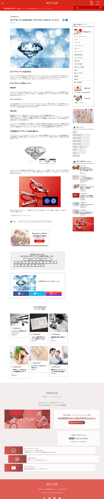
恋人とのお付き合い (78, 58)
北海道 (18, 262)
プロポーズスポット (78, 51)
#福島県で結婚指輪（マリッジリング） (81, 141)
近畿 (17, 265)
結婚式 (75, 70)
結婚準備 (76, 76)
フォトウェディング (78, 45)
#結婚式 (74, 132)
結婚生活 (76, 79)
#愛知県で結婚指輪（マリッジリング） (81, 138)
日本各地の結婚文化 (78, 64)
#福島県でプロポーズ (83, 146)
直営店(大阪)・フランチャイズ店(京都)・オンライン (37, 259)
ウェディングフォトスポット (80, 36)
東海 (53, 262)
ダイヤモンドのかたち (34, 221)
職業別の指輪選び (78, 82)
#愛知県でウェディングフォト (79, 152)
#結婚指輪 (75, 146)
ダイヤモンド (77, 42)
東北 (25, 262)
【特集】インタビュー (79, 102)
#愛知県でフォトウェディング (79, 149)
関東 (39, 262)
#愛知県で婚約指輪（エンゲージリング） (81, 135)
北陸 (46, 262)
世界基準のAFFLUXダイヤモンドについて (21, 215)
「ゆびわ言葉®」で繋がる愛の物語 (82, 92)
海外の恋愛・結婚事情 (79, 67)
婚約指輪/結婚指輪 (78, 54)
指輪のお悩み (77, 61)
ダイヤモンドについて (23, 221)
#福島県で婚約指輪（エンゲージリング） (81, 143)
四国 (31, 265)
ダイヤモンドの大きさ (46, 221)
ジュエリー (76, 39)
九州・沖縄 (40, 265)
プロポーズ (76, 48)
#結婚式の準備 (76, 155)
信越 (32, 262)
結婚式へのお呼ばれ (78, 73)
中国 (24, 265)
